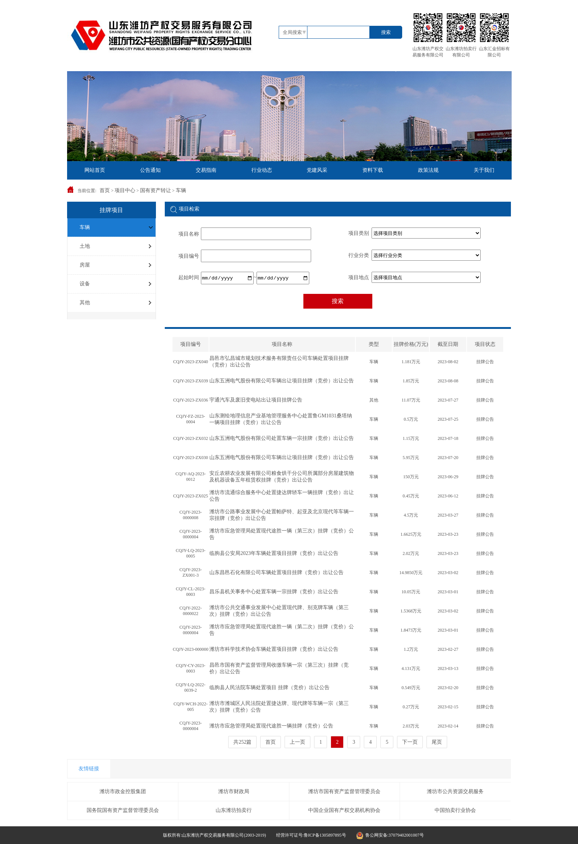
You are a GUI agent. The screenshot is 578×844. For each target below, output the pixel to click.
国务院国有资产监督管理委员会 (123, 810)
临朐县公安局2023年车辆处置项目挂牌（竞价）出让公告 (273, 553)
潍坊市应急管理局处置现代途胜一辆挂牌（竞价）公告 (271, 726)
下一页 (410, 742)
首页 (105, 190)
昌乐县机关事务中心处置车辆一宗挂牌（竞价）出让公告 (273, 591)
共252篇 (242, 742)
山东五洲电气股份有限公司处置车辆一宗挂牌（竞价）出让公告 (281, 438)
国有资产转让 (155, 190)
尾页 (437, 742)
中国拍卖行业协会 (455, 810)
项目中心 (125, 190)
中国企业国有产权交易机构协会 (344, 810)
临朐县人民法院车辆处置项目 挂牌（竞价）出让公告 (269, 687)
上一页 (297, 742)
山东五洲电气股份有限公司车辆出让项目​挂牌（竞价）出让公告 (281, 380)
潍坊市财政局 (233, 791)
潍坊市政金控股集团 (123, 791)
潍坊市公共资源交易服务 (455, 791)
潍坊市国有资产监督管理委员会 (344, 791)
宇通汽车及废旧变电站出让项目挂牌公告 (255, 400)
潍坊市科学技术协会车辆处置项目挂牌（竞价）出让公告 (273, 649)
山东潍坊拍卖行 (234, 810)
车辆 (181, 190)
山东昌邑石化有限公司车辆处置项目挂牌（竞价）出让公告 (276, 572)
